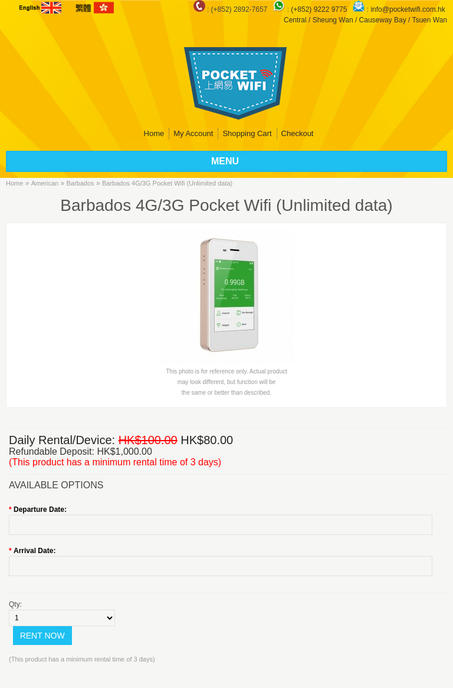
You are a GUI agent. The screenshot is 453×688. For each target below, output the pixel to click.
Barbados (80, 183)
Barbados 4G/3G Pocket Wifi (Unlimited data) (167, 183)
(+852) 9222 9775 (320, 9)
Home (154, 133)
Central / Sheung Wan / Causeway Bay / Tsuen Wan (365, 20)
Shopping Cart (246, 133)
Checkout (297, 133)
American (44, 183)
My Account (193, 133)
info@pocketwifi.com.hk (407, 9)
